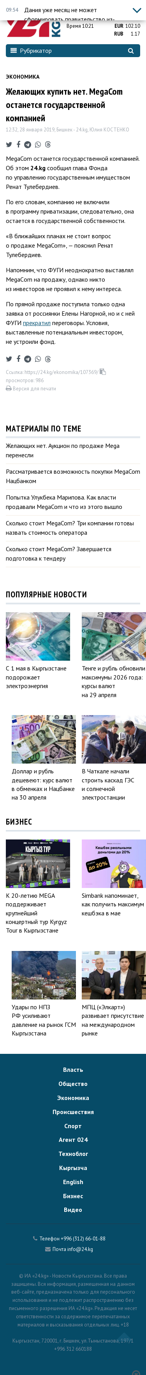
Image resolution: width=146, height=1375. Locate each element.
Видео (73, 1209)
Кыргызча (73, 1168)
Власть (73, 1069)
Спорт (73, 1126)
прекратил (37, 323)
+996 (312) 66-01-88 (83, 1238)
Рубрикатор (31, 50)
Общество (73, 1083)
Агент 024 (73, 1139)
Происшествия (73, 1112)
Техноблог (73, 1154)
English (73, 1182)
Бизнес (73, 1196)
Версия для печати (31, 388)
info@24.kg (80, 1249)
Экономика (22, 76)
